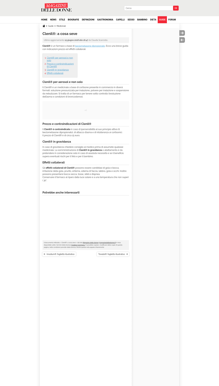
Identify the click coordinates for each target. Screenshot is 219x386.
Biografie (73, 19)
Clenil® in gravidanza (58, 70)
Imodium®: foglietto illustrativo (60, 254)
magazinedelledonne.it (107, 243)
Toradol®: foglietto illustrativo (111, 254)
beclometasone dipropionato (90, 46)
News (53, 19)
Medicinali (61, 26)
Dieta (153, 19)
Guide (162, 19)
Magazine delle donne (91, 243)
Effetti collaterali (55, 73)
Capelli (120, 19)
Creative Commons (78, 245)
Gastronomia (105, 19)
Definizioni (88, 19)
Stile (62, 19)
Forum (172, 19)
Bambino (142, 19)
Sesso (131, 19)
